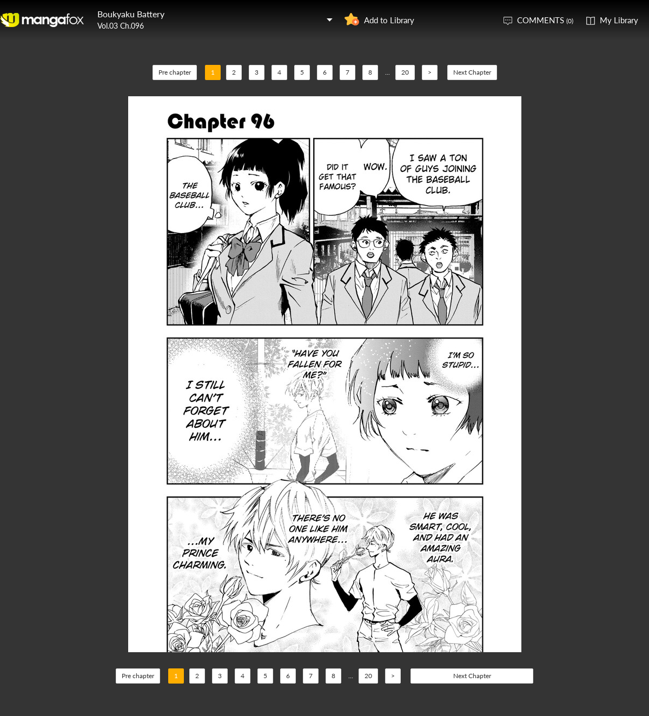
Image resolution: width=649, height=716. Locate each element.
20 (405, 72)
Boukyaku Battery (130, 14)
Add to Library (389, 20)
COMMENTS (545, 20)
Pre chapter (174, 72)
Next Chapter (472, 72)
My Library (619, 20)
